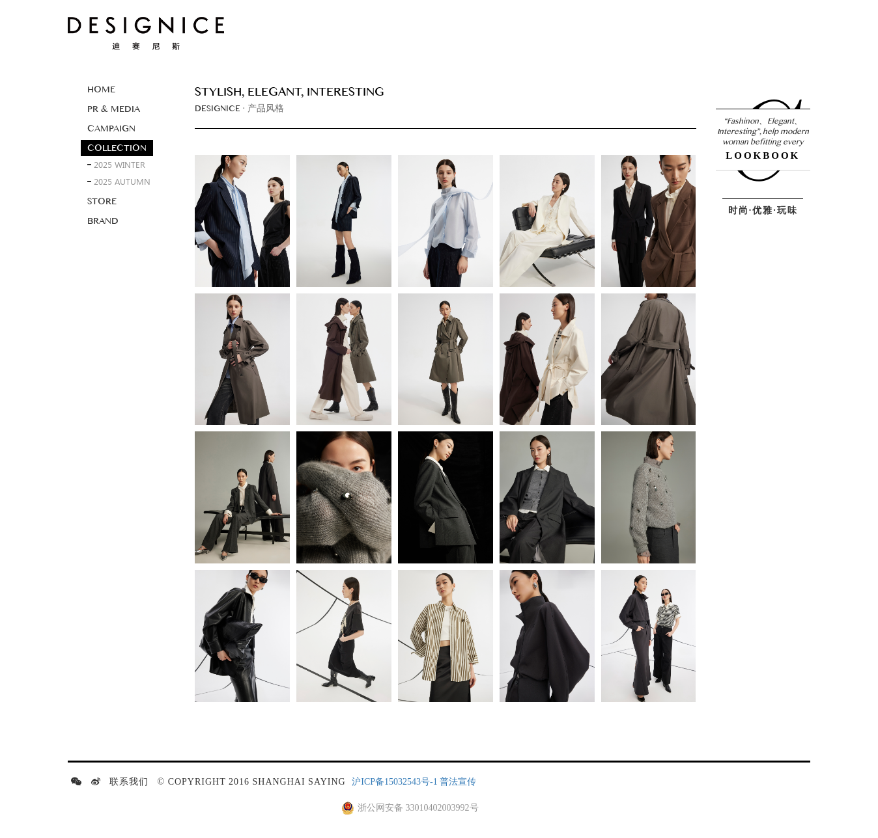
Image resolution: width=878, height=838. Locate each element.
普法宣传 (458, 782)
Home (101, 89)
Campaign (111, 128)
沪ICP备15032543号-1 (394, 782)
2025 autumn (122, 181)
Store (102, 201)
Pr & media (113, 109)
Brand (103, 220)
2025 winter (119, 164)
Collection (117, 148)
